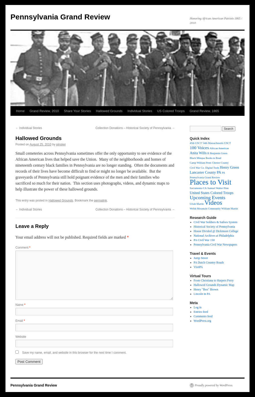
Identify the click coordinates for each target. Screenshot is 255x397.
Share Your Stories (77, 111)
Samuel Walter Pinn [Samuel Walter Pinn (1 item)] (218, 188)
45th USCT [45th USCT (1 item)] (196, 143)
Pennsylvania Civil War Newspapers (215, 244)
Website (20, 336)
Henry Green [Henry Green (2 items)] (229, 167)
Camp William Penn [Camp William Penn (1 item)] (200, 162)
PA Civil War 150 (204, 240)
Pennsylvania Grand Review (60, 17)
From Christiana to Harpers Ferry (214, 280)
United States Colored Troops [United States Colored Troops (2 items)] (212, 193)
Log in (198, 307)
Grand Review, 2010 (44, 111)
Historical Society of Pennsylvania (214, 226)
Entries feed (201, 312)
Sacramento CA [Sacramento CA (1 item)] (198, 188)
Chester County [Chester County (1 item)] (220, 162)
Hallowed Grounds (109, 111)
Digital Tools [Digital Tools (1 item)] (212, 167)
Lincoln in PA (202, 294)
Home (20, 111)
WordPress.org (202, 321)
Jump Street (201, 258)
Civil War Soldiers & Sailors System (216, 222)
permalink (100, 200)
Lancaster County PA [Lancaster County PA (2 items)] (205, 172)
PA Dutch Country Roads (209, 262)
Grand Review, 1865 (204, 111)
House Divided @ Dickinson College (216, 231)
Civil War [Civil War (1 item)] (195, 167)
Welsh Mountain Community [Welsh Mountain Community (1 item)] (205, 208)
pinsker (61, 144)
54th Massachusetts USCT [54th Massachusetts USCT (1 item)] (217, 143)
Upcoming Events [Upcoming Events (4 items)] (207, 197)
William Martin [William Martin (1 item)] (229, 208)
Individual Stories (140, 111)
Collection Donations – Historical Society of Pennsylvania (135, 128)
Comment (22, 247)
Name (20, 305)
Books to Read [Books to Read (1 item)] (213, 158)
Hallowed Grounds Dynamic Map (214, 285)
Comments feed (203, 316)
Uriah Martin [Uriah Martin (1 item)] (197, 203)
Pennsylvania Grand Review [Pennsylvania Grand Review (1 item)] (205, 177)
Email (20, 321)
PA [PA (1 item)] (223, 172)
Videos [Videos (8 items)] (213, 202)
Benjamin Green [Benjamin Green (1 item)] (218, 153)
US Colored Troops (171, 111)
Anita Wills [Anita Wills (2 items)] (198, 153)
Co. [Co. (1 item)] (202, 167)
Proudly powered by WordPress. (214, 385)
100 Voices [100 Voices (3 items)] (199, 147)
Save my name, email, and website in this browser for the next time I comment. (74, 352)
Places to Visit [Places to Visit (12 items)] (210, 182)
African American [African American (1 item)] (219, 148)
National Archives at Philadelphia (214, 235)
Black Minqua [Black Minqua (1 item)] (197, 158)
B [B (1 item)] (208, 153)
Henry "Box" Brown (206, 289)
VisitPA (198, 267)
